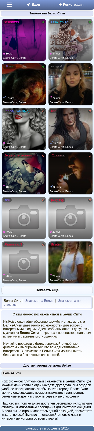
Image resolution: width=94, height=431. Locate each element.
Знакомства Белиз (39, 301)
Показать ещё (47, 290)
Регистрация (71, 4)
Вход (33, 4)
